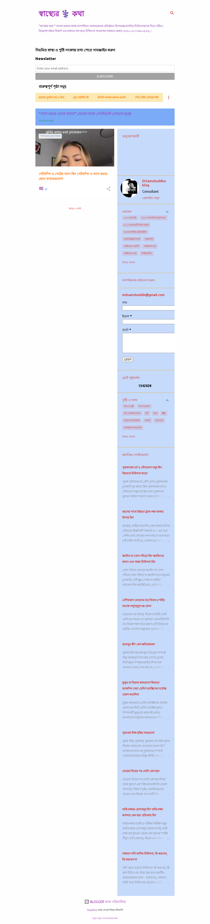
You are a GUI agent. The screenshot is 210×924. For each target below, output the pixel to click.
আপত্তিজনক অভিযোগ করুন (138, 280)
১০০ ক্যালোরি (130, 217)
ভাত (155, 413)
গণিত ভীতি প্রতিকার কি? (146, 97)
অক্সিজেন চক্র (150, 246)
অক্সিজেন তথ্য (130, 253)
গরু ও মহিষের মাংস (132, 413)
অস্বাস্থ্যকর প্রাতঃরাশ (133, 427)
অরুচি (147, 420)
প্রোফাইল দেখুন (150, 198)
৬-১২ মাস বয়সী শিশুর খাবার (136, 225)
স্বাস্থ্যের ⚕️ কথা (61, 13)
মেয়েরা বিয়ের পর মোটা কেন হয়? (141, 771)
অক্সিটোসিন (146, 253)
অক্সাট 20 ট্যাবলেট (132, 239)
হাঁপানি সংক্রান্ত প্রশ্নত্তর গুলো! (112, 97)
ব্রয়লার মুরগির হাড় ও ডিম (51, 97)
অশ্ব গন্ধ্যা (159, 420)
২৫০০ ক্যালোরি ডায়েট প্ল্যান (153, 217)
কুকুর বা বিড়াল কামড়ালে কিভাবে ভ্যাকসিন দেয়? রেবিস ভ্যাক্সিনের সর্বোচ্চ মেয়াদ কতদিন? (144, 688)
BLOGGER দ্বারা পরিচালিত (105, 902)
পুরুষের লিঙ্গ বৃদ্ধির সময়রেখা (138, 732)
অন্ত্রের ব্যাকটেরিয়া (132, 420)
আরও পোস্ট (75, 208)
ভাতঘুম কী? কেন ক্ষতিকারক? (138, 644)
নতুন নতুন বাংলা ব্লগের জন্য (105, 918)
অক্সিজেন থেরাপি (131, 246)
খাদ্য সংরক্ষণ (144, 406)
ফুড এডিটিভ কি (81, 97)
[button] (108, 189)
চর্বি (146, 413)
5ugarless (92, 910)
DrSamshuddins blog (154, 183)
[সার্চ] (172, 13)
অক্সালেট (149, 239)
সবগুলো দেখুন (46, 120)
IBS (164, 413)
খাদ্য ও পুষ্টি (129, 406)
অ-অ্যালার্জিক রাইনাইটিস (135, 232)
